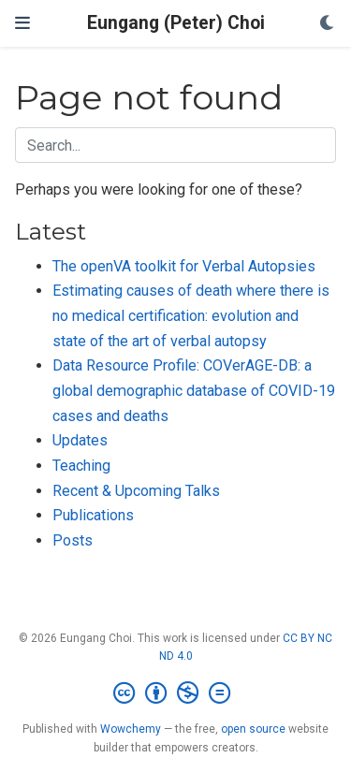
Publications (93, 515)
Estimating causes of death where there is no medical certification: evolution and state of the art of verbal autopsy (190, 315)
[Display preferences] (327, 24)
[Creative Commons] (175, 693)
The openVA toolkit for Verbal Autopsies (183, 266)
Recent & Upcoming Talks (136, 491)
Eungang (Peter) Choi (176, 23)
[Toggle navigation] (22, 23)
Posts (72, 540)
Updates (80, 440)
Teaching (81, 465)
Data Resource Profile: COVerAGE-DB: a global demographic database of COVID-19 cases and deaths (193, 390)
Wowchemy (130, 729)
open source (253, 729)
